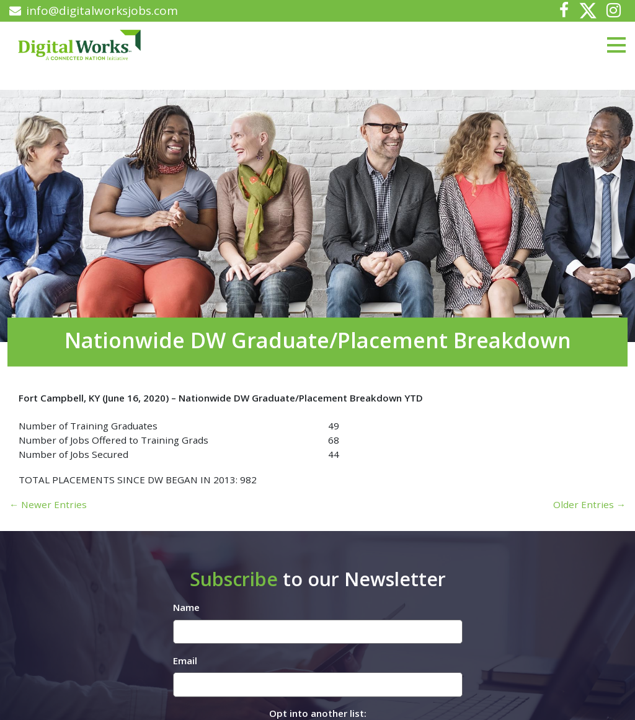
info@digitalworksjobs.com (93, 10)
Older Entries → (589, 504)
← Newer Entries (48, 504)
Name (186, 607)
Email (185, 660)
